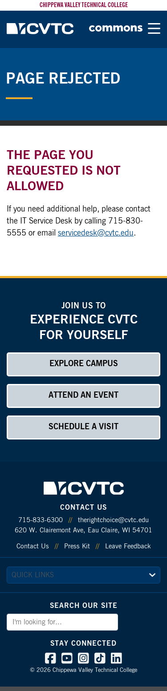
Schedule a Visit (83, 427)
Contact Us (32, 546)
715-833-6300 (40, 520)
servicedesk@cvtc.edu (96, 233)
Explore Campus (83, 364)
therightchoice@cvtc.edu (113, 520)
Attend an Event (83, 395)
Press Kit (77, 546)
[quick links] (83, 575)
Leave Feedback (128, 546)
